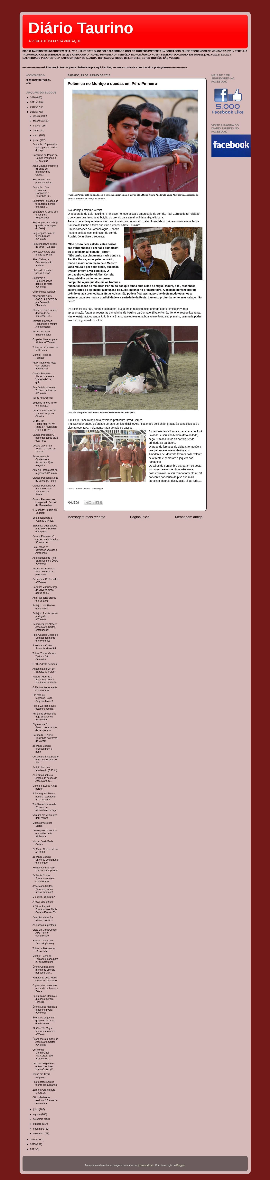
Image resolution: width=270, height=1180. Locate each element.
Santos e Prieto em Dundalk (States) (43, 942)
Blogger (180, 1165)
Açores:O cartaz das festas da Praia (44, 253)
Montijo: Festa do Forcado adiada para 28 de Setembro (45, 959)
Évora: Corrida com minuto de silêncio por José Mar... (44, 969)
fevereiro (38, 121)
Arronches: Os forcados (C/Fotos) (45, 581)
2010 (33, 97)
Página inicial (140, 517)
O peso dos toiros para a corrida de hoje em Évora (45, 988)
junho (36, 140)
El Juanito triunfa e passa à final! (43, 272)
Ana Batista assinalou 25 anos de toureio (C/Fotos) (44, 390)
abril (35, 130)
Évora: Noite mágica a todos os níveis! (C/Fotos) (45, 1009)
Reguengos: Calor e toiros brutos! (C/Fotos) (43, 236)
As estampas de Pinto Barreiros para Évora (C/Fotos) (45, 560)
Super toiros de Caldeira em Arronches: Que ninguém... (43, 461)
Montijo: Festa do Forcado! (42, 356)
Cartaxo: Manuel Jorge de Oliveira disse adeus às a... (45, 590)
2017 (33, 1149)
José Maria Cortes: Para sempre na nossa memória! (43, 889)
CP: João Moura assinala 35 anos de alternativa (45, 1100)
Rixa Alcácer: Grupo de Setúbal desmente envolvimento (45, 638)
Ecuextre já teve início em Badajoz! (45, 404)
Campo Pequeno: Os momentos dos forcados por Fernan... (44, 490)
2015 (33, 1144)
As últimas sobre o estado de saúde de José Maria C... (45, 778)
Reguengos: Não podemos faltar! (42, 181)
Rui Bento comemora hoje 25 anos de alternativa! (44, 716)
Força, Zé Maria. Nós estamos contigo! (44, 707)
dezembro (39, 1133)
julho (36, 1109)
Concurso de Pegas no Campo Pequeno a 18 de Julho (45, 158)
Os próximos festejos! (44, 291)
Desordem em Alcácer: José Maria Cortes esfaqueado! (45, 627)
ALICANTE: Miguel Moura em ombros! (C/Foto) (44, 1031)
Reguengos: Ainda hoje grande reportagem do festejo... (45, 225)
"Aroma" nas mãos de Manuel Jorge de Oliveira (44, 413)
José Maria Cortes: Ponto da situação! (44, 647)
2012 (33, 107)
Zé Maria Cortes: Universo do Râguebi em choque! (46, 859)
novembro (39, 1128)
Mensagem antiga (188, 517)
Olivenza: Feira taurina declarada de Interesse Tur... (45, 313)
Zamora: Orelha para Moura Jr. (44, 1091)
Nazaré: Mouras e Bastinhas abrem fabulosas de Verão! (45, 679)
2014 (33, 1139)
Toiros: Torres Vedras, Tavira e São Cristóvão (44, 656)
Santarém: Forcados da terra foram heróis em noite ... (45, 204)
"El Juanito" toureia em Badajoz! (45, 511)
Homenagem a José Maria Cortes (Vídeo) (45, 869)
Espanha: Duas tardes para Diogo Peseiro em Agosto (45, 528)
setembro (38, 1119)
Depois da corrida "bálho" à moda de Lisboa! (44, 448)
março (37, 125)
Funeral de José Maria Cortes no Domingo (45, 979)
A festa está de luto (43, 901)
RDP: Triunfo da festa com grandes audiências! (44, 365)
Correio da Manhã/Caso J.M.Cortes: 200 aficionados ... (43, 1054)
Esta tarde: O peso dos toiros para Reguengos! (45, 214)
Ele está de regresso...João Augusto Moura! (43, 698)
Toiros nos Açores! (43, 397)
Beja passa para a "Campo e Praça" (43, 519)
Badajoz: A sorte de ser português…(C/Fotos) (45, 616)
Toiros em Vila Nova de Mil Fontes (45, 349)
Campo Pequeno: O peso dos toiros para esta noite (45, 438)
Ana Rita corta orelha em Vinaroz (44, 599)
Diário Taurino (80, 28)
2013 (33, 112)
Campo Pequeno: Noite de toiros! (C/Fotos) (45, 479)
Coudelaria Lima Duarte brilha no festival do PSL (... (46, 759)
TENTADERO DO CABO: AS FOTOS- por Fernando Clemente (45, 301)
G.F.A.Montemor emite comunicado (45, 689)
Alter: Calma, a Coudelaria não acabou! (42, 262)
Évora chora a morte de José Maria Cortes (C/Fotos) (45, 1042)
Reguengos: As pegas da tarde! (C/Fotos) (45, 245)
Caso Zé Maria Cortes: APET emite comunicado (45, 932)
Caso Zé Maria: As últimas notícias (43, 919)
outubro (37, 1124)
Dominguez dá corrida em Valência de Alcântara (45, 833)
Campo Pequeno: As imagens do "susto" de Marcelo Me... (45, 502)
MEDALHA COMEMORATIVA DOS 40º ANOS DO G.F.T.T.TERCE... (45, 425)
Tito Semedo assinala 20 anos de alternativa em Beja (45, 807)
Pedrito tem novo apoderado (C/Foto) (45, 769)
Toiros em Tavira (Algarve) (41, 1075)
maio (36, 135)
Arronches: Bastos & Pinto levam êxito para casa (44, 571)
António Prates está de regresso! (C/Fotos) (45, 471)
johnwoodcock (146, 1165)
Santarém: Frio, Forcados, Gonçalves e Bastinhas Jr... (42, 191)
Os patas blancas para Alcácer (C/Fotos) (45, 341)
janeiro (37, 116)
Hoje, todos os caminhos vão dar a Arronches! (45, 550)
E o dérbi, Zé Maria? (44, 896)
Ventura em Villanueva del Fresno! (45, 816)
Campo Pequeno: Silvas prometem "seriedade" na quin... (43, 378)
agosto (37, 1114)
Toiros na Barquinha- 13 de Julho (44, 950)
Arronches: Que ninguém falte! (42, 333)
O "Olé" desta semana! (45, 664)
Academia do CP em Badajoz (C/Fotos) (44, 670)
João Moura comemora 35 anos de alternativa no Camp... (45, 170)
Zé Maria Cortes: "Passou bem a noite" (42, 749)
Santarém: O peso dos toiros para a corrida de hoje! (45, 147)
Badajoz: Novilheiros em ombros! (44, 607)
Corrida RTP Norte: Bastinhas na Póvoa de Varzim (45, 738)
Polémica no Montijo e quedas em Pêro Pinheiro (112, 83)
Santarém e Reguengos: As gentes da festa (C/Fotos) (42, 282)
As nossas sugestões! (45, 925)
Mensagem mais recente (86, 517)
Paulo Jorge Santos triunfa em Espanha (45, 1083)
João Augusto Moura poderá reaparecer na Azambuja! (44, 796)
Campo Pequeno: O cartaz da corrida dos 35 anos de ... (46, 539)
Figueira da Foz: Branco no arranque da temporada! (45, 727)
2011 (33, 102)
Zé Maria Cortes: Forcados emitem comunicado (43, 878)
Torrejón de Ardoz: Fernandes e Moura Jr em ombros (45, 324)
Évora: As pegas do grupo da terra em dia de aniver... (44, 1020)
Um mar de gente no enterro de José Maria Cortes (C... (44, 1066)
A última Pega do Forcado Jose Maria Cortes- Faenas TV (45, 909)
